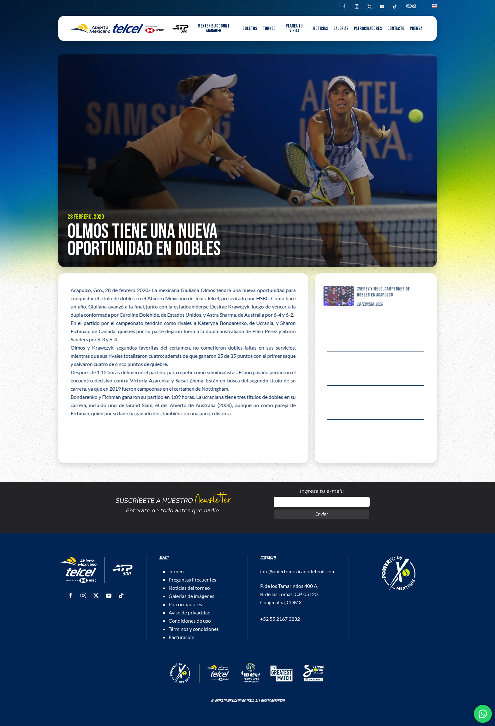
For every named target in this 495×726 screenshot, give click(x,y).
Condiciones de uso (190, 621)
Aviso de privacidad (190, 612)
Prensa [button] (416, 29)
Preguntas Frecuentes (192, 580)
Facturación (181, 637)
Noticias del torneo (189, 588)
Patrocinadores (368, 29)
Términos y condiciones (194, 629)
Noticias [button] (320, 29)
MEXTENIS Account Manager (214, 28)
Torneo (176, 571)
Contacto (395, 29)
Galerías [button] (341, 29)
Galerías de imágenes (191, 596)
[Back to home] (129, 28)
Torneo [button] (269, 29)
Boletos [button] (249, 29)
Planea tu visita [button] (294, 28)
